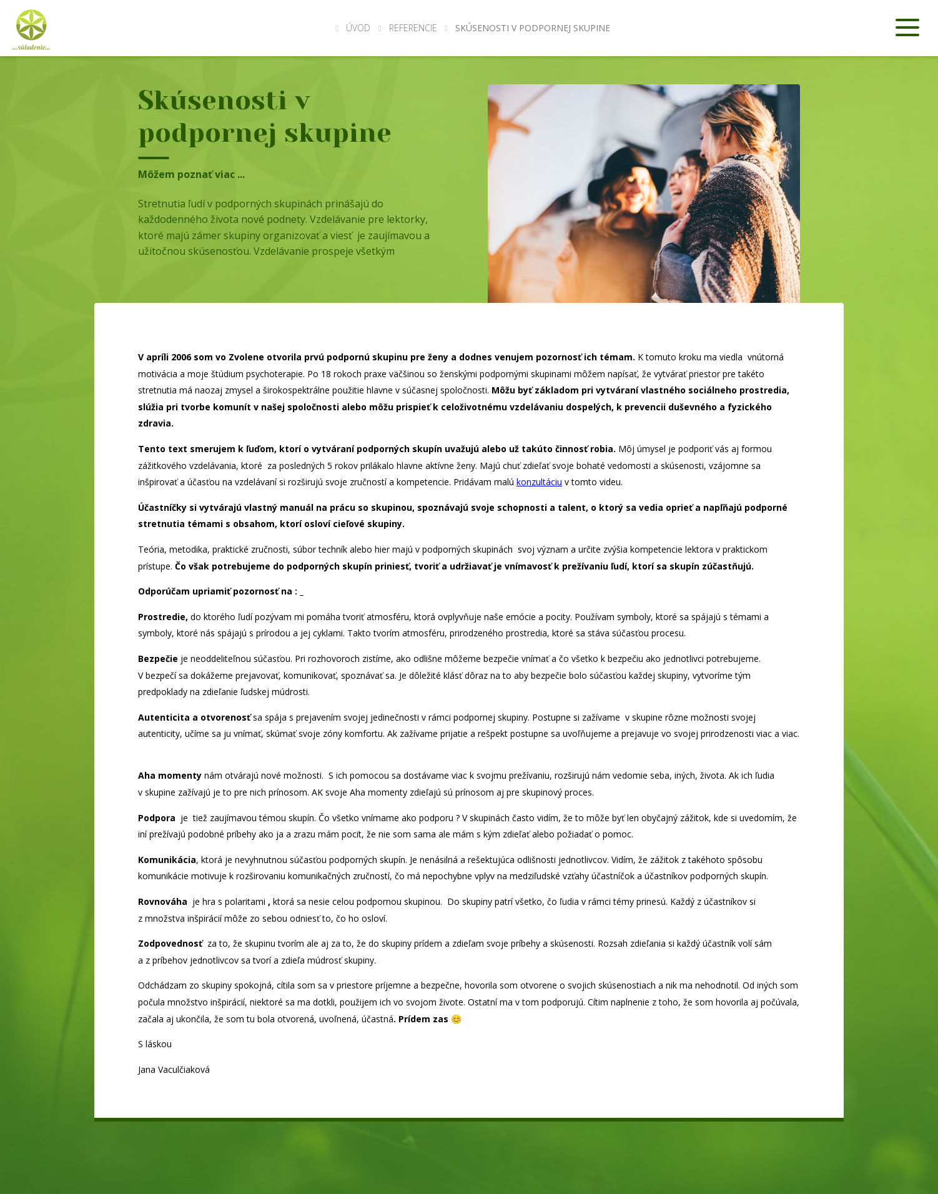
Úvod (352, 28)
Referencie (413, 28)
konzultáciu (539, 482)
